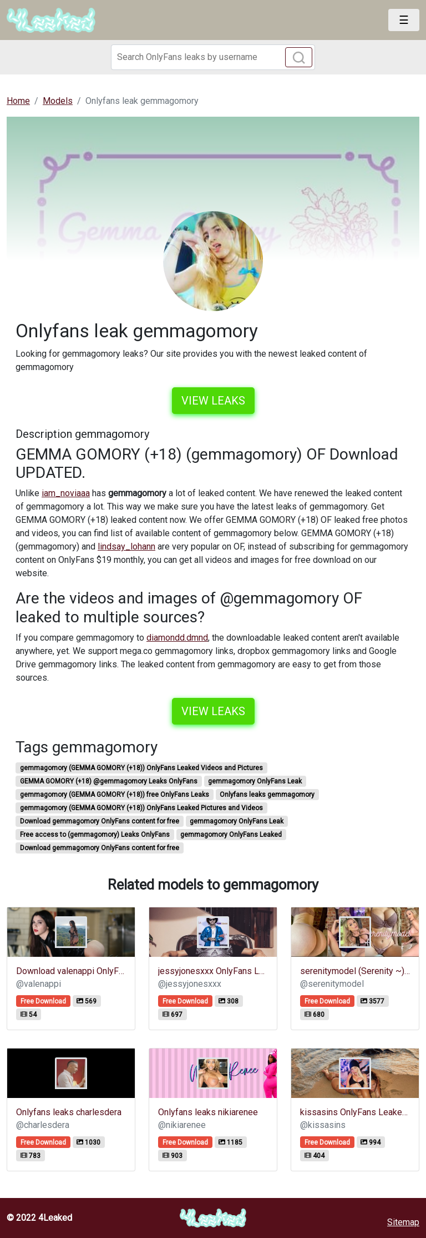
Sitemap (403, 1222)
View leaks (213, 400)
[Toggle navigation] (403, 20)
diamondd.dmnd (177, 637)
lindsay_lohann (126, 546)
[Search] (213, 57)
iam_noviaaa (66, 493)
